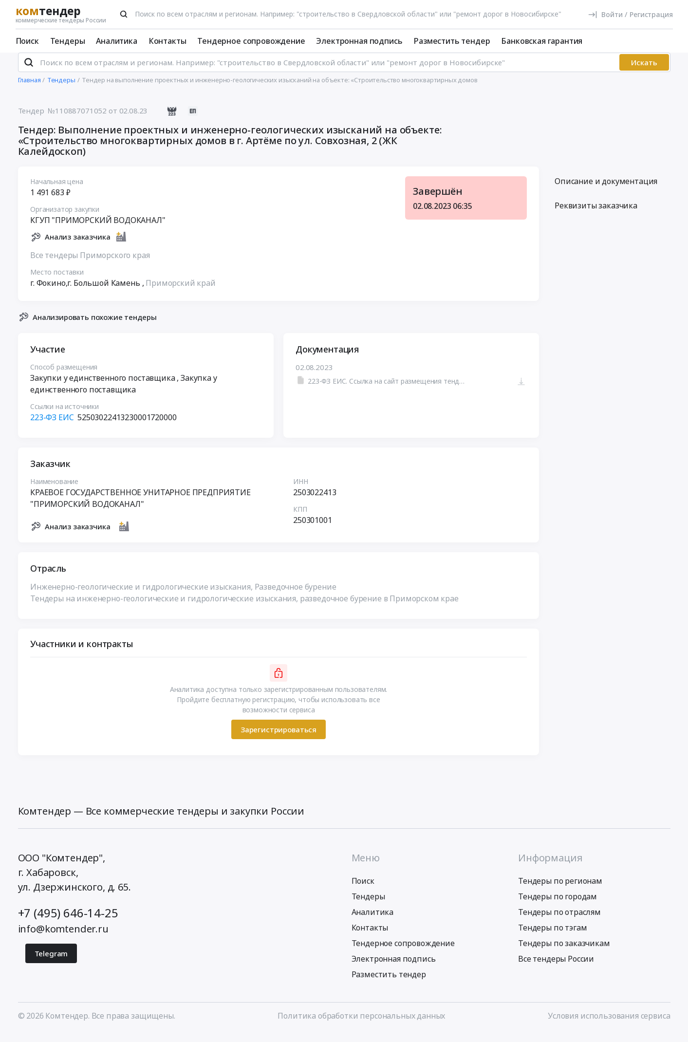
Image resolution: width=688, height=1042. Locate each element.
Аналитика (116, 41)
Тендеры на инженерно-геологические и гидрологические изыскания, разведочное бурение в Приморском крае (244, 606)
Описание (606, 189)
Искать (644, 70)
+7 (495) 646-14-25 (68, 921)
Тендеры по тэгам (552, 935)
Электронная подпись (359, 41)
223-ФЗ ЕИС (52, 425)
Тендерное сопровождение (251, 41)
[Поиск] (123, 14)
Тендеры (67, 41)
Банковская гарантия (541, 41)
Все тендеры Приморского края (90, 263)
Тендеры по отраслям (559, 920)
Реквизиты (596, 213)
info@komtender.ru (63, 937)
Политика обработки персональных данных (361, 1024)
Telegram (51, 962)
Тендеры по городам (557, 904)
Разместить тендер (451, 41)
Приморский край (181, 290)
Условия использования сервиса (609, 1024)
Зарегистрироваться (278, 737)
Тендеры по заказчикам (564, 951)
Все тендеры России (556, 967)
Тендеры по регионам (560, 889)
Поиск (27, 41)
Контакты (167, 41)
